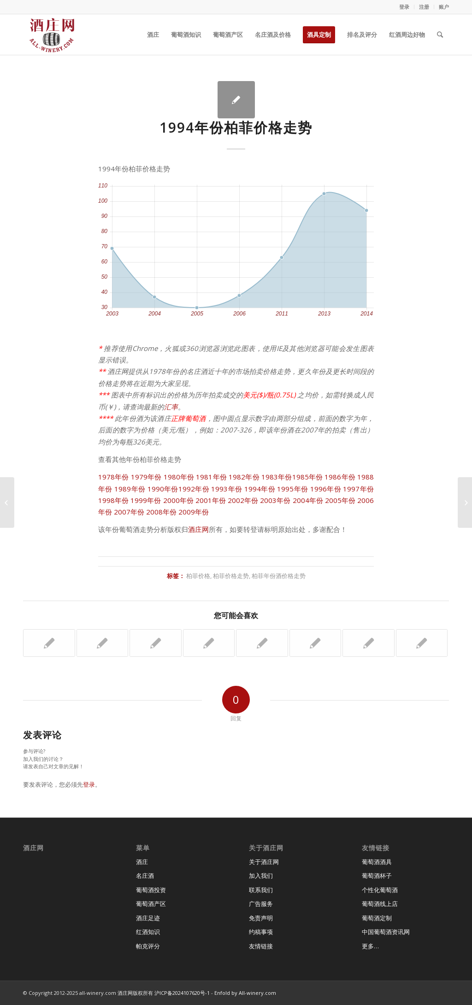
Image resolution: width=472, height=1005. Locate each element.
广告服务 (261, 904)
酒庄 (142, 862)
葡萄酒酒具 (377, 862)
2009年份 (193, 511)
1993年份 (226, 488)
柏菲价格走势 (231, 576)
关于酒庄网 (264, 862)
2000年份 (178, 500)
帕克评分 (148, 946)
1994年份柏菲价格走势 (236, 127)
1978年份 (113, 476)
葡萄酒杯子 (377, 875)
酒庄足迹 (148, 918)
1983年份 (276, 476)
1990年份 (163, 488)
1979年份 (146, 476)
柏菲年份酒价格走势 (279, 576)
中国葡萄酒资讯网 (386, 932)
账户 (444, 6)
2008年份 (161, 511)
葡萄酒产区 (151, 904)
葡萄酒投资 (151, 890)
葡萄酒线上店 (380, 904)
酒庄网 (198, 529)
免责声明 (261, 918)
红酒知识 (148, 932)
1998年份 (113, 500)
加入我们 (261, 875)
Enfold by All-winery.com (245, 992)
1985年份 (307, 476)
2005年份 (340, 500)
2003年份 (275, 500)
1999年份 (145, 500)
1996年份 (325, 488)
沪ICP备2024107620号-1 (182, 992)
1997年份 (358, 488)
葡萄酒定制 (377, 918)
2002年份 (243, 500)
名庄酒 (145, 875)
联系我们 (261, 890)
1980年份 (179, 476)
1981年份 (211, 476)
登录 (404, 6)
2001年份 (210, 500)
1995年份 (292, 488)
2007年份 (129, 511)
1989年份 (129, 488)
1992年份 (193, 488)
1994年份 (259, 488)
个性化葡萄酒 (380, 890)
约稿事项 (261, 932)
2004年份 (308, 500)
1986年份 (339, 476)
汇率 (171, 406)
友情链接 (261, 946)
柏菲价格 (198, 576)
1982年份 (244, 476)
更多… (370, 946)
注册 (424, 6)
